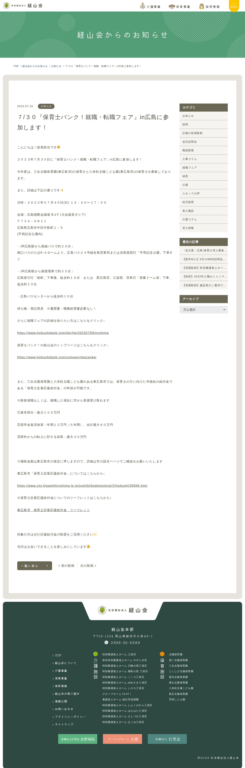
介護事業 (57, 666)
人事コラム (189, 158)
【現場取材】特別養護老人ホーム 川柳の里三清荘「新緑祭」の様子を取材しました (205, 267)
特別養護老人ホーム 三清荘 (121, 654)
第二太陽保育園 (183, 660)
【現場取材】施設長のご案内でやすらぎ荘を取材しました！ (205, 285)
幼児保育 (188, 202)
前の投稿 (67, 565)
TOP (54, 654)
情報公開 (57, 690)
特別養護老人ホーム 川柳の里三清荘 (126, 665)
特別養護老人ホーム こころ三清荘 (125, 676)
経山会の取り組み (64, 684)
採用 (185, 124)
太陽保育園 (180, 654)
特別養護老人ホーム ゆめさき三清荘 (126, 682)
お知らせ (47, 106)
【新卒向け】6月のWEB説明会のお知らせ (205, 259)
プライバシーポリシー (68, 702)
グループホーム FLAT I (118, 693)
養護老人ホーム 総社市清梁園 (122, 699)
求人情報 (188, 227)
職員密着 (188, 150)
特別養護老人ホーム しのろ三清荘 (125, 688)
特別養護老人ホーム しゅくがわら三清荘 (129, 705)
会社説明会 (189, 141)
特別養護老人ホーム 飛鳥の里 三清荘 (127, 671)
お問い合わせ (61, 696)
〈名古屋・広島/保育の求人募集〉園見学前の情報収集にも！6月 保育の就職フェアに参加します (205, 250)
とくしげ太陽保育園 (186, 671)
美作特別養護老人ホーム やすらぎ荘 (126, 660)
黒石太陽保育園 (183, 693)
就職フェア (189, 167)
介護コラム (189, 219)
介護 (185, 184)
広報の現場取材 (192, 133)
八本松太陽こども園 (186, 688)
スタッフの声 (191, 193)
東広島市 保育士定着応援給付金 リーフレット (53, 510)
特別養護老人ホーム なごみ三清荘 (125, 722)
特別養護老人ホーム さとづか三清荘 (126, 716)
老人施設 (188, 210)
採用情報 (57, 678)
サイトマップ (61, 708)
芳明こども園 (181, 699)
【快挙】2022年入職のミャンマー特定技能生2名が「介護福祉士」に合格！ (205, 276)
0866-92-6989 (125, 642)
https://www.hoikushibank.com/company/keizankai (56, 357)
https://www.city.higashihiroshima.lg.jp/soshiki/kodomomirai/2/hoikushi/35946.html (82, 485)
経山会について (62, 660)
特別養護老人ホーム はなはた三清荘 (126, 710)
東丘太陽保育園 (183, 682)
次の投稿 (87, 565)
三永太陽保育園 (183, 665)
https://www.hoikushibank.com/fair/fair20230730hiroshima (63, 333)
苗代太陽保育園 (183, 676)
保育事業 (57, 672)
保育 (185, 176)
